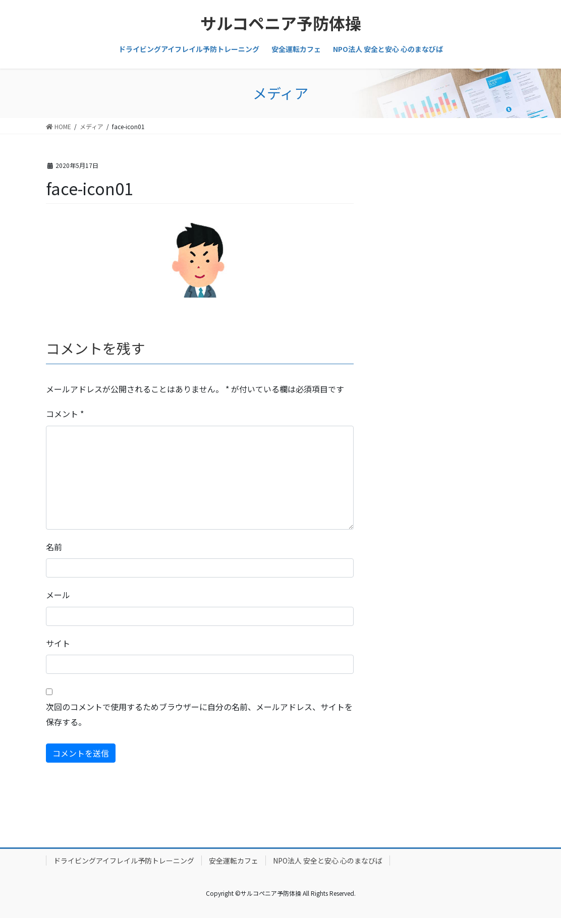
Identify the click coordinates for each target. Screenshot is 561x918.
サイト (58, 643)
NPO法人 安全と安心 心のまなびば (327, 860)
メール (58, 595)
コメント (65, 414)
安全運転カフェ (233, 860)
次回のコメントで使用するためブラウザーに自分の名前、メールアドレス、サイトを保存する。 (199, 714)
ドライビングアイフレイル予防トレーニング (123, 860)
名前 (54, 547)
